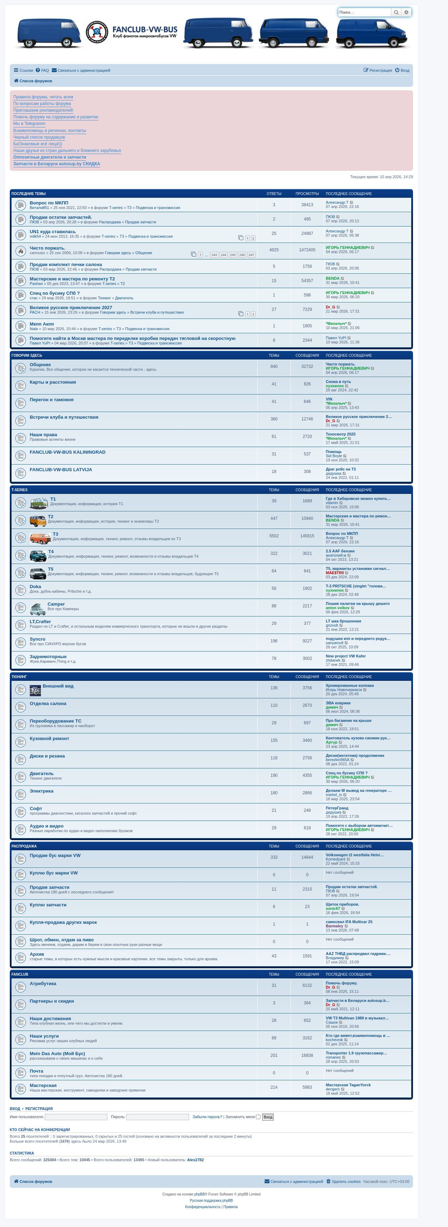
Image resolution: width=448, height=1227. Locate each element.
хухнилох (335, 386)
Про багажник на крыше (349, 720)
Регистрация (39, 1109)
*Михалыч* (336, 323)
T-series (116, 207)
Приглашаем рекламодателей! (43, 110)
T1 (53, 499)
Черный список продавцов (39, 137)
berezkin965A (337, 760)
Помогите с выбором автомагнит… (359, 825)
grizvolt (332, 625)
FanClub (20, 974)
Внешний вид (58, 686)
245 (233, 254)
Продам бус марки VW (55, 855)
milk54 (35, 236)
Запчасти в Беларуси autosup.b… (358, 1000)
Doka (35, 586)
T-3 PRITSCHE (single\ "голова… (356, 586)
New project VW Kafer (346, 656)
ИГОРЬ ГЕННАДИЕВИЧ (348, 247)
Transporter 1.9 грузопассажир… (356, 1053)
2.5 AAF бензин (340, 551)
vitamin (332, 503)
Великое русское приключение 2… (359, 416)
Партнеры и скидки (52, 1001)
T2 (122, 283)
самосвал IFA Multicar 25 (349, 922)
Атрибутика (43, 983)
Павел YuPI (40, 343)
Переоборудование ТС (56, 721)
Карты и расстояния (53, 382)
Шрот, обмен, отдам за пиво (62, 939)
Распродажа (110, 222)
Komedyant (335, 859)
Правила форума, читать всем (43, 97)
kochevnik (334, 1040)
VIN (329, 399)
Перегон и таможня (52, 399)
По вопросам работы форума (42, 103)
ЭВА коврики (338, 703)
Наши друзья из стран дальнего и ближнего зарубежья (67, 150)
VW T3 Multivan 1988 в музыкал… (357, 1018)
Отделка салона (48, 703)
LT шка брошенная (343, 621)
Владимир (335, 958)
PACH (35, 312)
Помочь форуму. (341, 983)
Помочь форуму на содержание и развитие (55, 116)
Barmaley (334, 926)
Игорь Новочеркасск (344, 690)
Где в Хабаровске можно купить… (358, 498)
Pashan (36, 283)
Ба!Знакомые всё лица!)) (37, 143)
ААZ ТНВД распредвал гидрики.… (358, 953)
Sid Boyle (334, 456)
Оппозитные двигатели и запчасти (49, 157)
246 (242, 254)
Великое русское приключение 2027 (71, 307)
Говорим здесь (118, 253)
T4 (51, 551)
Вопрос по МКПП (49, 202)
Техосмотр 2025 (341, 434)
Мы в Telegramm (29, 123)
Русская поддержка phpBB (211, 1200)
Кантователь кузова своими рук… (358, 738)
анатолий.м (336, 555)
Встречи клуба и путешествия (157, 312)
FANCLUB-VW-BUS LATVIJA (61, 469)
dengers (333, 1089)
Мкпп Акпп (42, 324)
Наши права (43, 434)
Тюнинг (104, 298)
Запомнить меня (242, 1117)
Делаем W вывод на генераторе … (359, 790)
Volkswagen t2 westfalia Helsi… (355, 855)
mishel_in (334, 795)
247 (251, 254)
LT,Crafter (40, 621)
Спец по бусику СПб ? (55, 293)
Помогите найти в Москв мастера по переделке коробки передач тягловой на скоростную (133, 338)
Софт (36, 808)
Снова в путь (338, 381)
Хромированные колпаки (350, 685)
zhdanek (333, 660)
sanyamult (334, 643)
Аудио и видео (46, 826)
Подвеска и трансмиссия (158, 207)
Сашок (332, 1022)
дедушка (333, 473)
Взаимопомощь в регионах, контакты (49, 130)
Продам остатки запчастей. (61, 217)
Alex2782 (195, 1160)
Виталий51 (39, 207)
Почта (36, 1071)
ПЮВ (34, 222)
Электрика (42, 791)
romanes (333, 1057)
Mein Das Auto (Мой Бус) (57, 1053)
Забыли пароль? (207, 1117)
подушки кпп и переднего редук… (358, 638)
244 (223, 254)
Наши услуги (44, 1036)
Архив (37, 954)
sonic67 (333, 908)
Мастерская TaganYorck (348, 1085)
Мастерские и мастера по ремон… (358, 516)
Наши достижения (50, 1018)
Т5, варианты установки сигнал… (358, 568)
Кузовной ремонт (49, 738)
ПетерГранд (337, 808)
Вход (15, 1109)
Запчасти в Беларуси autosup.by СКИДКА (56, 163)
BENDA (333, 278)
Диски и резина (47, 756)
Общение (143, 253)
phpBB (199, 1194)
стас (33, 298)
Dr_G (330, 307)
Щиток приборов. (342, 904)
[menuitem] (42, 70)
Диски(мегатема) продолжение (355, 755)
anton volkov (338, 608)
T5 (50, 569)
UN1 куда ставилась (53, 231)
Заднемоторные (48, 656)
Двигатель (124, 298)
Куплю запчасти (48, 904)
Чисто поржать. (47, 248)
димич (332, 707)
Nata (34, 329)
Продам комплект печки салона (66, 264)
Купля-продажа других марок (63, 922)
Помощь (334, 451)
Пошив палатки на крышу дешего (358, 603)
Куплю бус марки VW (54, 873)
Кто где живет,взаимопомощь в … (358, 1035)
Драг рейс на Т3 (341, 469)
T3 (129, 207)
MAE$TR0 (335, 573)
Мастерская (43, 1085)
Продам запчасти (140, 222)
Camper (56, 604)
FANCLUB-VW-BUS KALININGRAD (68, 452)
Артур (331, 742)
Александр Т (337, 202)
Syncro (38, 639)
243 (214, 254)
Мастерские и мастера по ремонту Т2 (72, 278)
